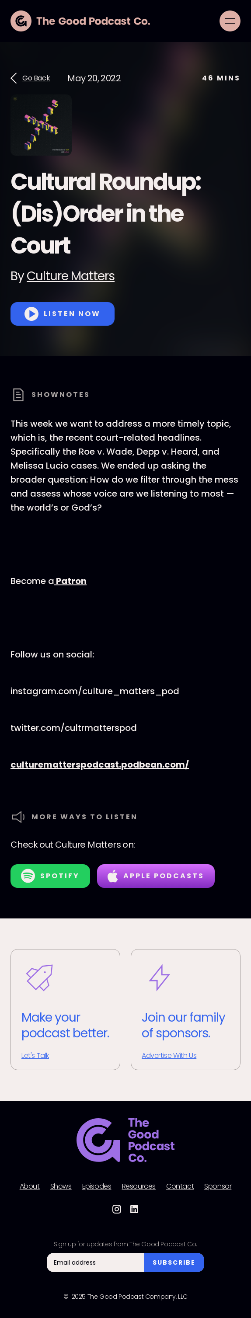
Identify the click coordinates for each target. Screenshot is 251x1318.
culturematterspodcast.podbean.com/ (99, 764)
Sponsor (217, 1186)
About (30, 1186)
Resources (139, 1186)
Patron (70, 581)
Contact (180, 1186)
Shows (61, 1186)
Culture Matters (71, 276)
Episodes (97, 1186)
